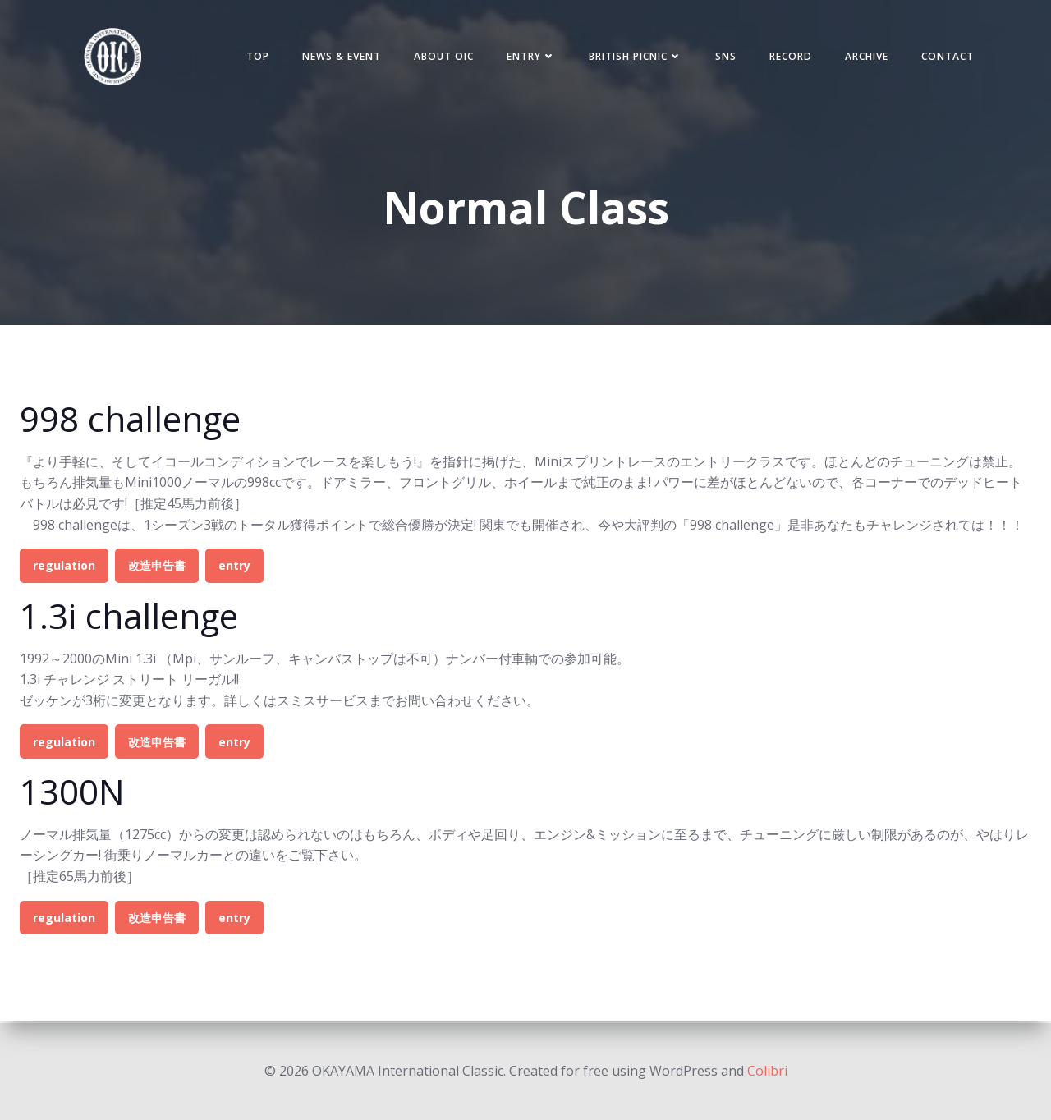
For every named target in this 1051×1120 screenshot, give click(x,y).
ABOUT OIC (441, 57)
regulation (64, 568)
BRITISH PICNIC (633, 57)
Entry (528, 57)
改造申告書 (157, 568)
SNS (723, 57)
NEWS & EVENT (339, 57)
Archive (864, 57)
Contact (945, 57)
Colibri (767, 1071)
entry (234, 568)
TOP (255, 57)
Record (788, 57)
